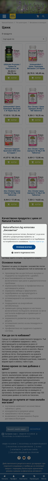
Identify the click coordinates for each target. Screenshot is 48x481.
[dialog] (24, 240)
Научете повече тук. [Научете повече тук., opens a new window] (36, 241)
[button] (24, 252)
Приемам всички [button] (24, 247)
